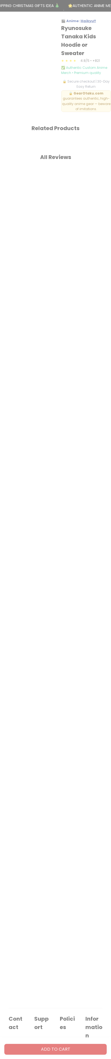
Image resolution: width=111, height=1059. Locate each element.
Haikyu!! (88, 20)
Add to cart (55, 1049)
